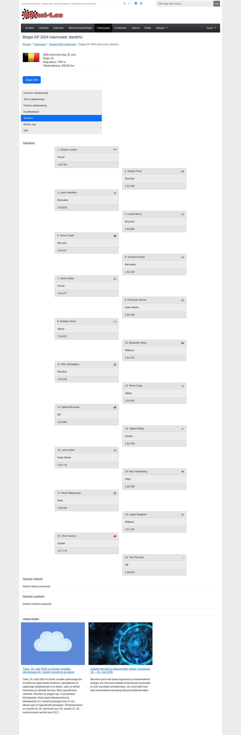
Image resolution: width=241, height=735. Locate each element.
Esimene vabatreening (36, 93)
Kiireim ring (30, 124)
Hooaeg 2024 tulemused (62, 44)
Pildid (147, 28)
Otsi (217, 3)
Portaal (27, 44)
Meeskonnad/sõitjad (80, 28)
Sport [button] (210, 28)
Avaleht (29, 28)
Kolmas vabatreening (35, 105)
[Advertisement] (146, 15)
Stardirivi (28, 118)
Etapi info (33, 79)
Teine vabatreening (34, 99)
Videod (135, 28)
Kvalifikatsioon (31, 111)
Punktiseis (120, 28)
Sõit (26, 130)
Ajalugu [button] (160, 28)
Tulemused (103, 28)
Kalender (58, 28)
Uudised (43, 28)
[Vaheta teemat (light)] (126, 3)
